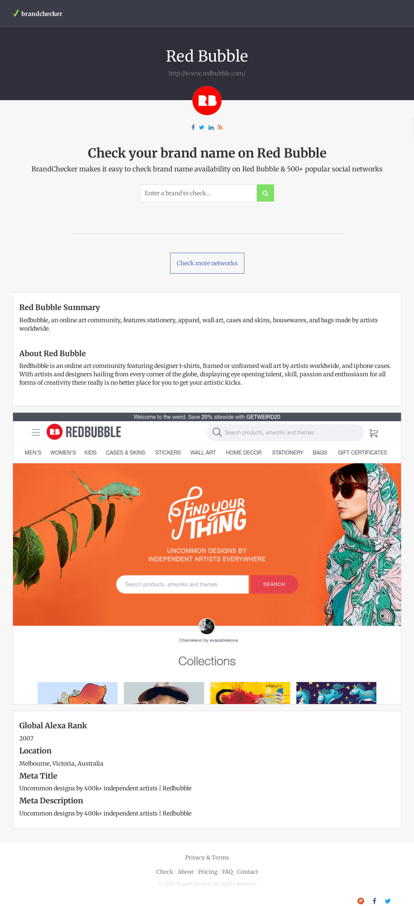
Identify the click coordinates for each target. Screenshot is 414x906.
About (186, 871)
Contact (247, 871)
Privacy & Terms (207, 857)
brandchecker (37, 14)
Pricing (207, 871)
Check (164, 871)
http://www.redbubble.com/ (207, 73)
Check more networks (207, 263)
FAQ (227, 871)
